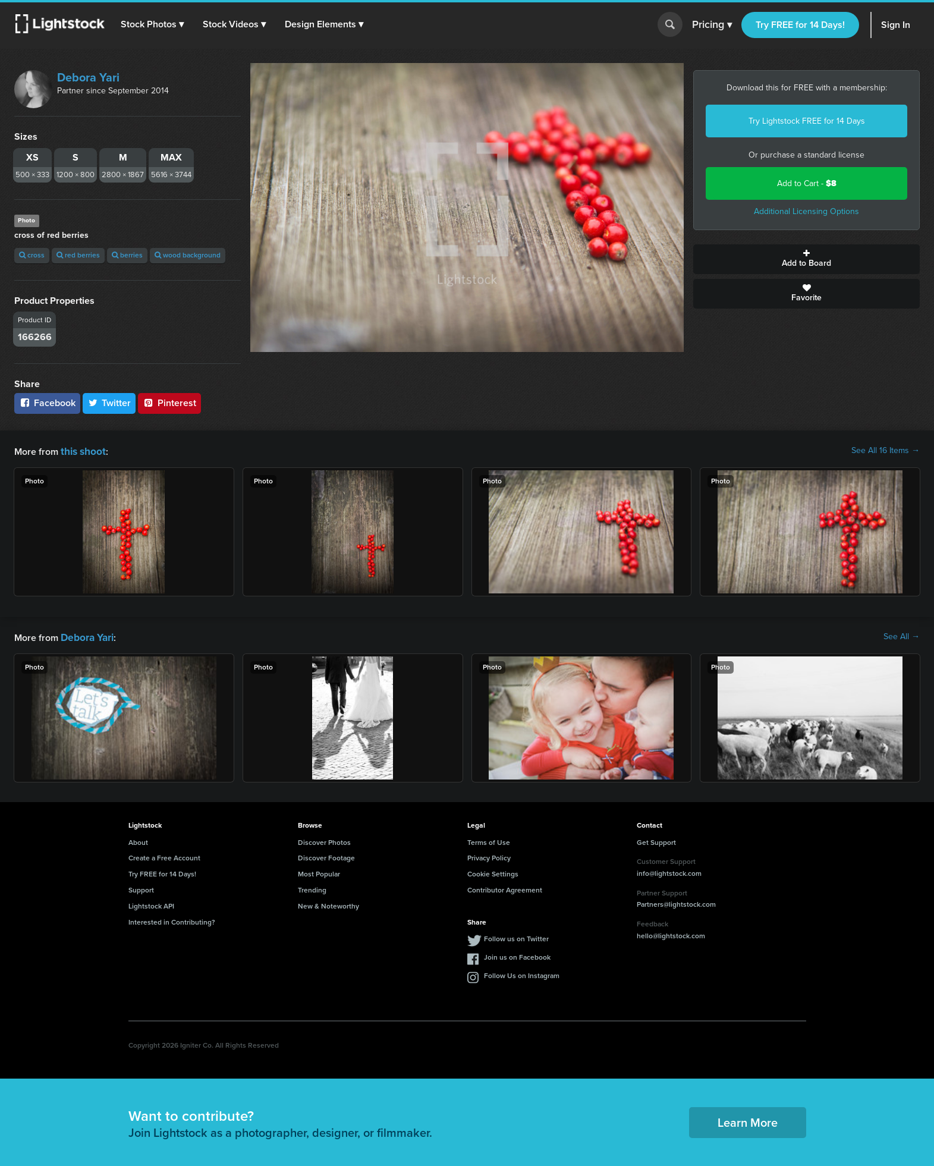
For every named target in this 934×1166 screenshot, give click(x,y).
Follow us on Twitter (516, 936)
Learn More (748, 1120)
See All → (901, 636)
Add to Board (806, 259)
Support (141, 887)
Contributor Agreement (504, 887)
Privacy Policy (489, 855)
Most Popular (319, 871)
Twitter (109, 403)
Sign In (895, 25)
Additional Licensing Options (806, 211)
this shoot (81, 450)
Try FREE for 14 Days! (800, 25)
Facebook (47, 403)
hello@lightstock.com (671, 933)
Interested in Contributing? (171, 919)
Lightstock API (151, 903)
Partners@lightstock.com (676, 902)
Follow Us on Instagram (521, 973)
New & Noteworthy (328, 903)
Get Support (656, 840)
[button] (153, 24)
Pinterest (169, 403)
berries (127, 255)
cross (32, 255)
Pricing (712, 25)
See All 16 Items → (885, 451)
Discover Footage (326, 855)
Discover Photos (324, 840)
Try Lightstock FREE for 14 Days (807, 121)
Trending (312, 887)
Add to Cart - (806, 183)
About (138, 840)
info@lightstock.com (669, 871)
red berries (78, 255)
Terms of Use (488, 840)
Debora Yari (88, 77)
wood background (188, 255)
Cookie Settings (492, 871)
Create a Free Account (164, 855)
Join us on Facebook (517, 955)
